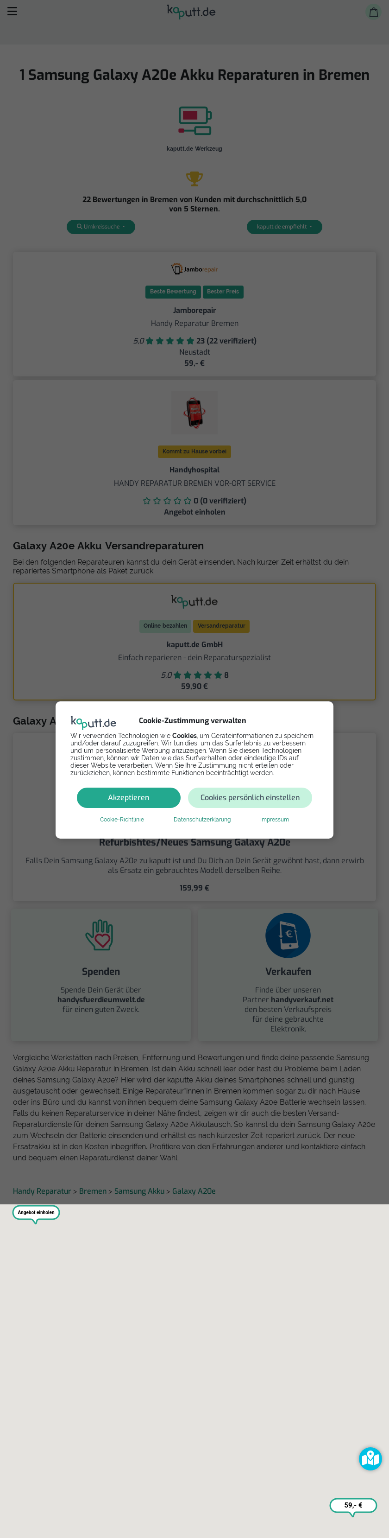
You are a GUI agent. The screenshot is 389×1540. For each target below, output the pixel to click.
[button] (370, 1458)
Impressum (274, 819)
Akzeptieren (128, 797)
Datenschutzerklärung (202, 819)
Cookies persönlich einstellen (250, 797)
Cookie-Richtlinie (122, 819)
